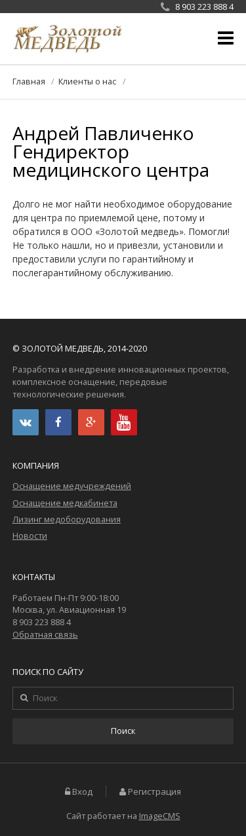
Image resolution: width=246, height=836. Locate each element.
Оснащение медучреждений (71, 486)
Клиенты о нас (87, 81)
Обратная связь (45, 634)
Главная (28, 81)
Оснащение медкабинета (64, 503)
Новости (29, 535)
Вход (82, 791)
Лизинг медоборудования (66, 519)
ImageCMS (159, 816)
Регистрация (154, 791)
